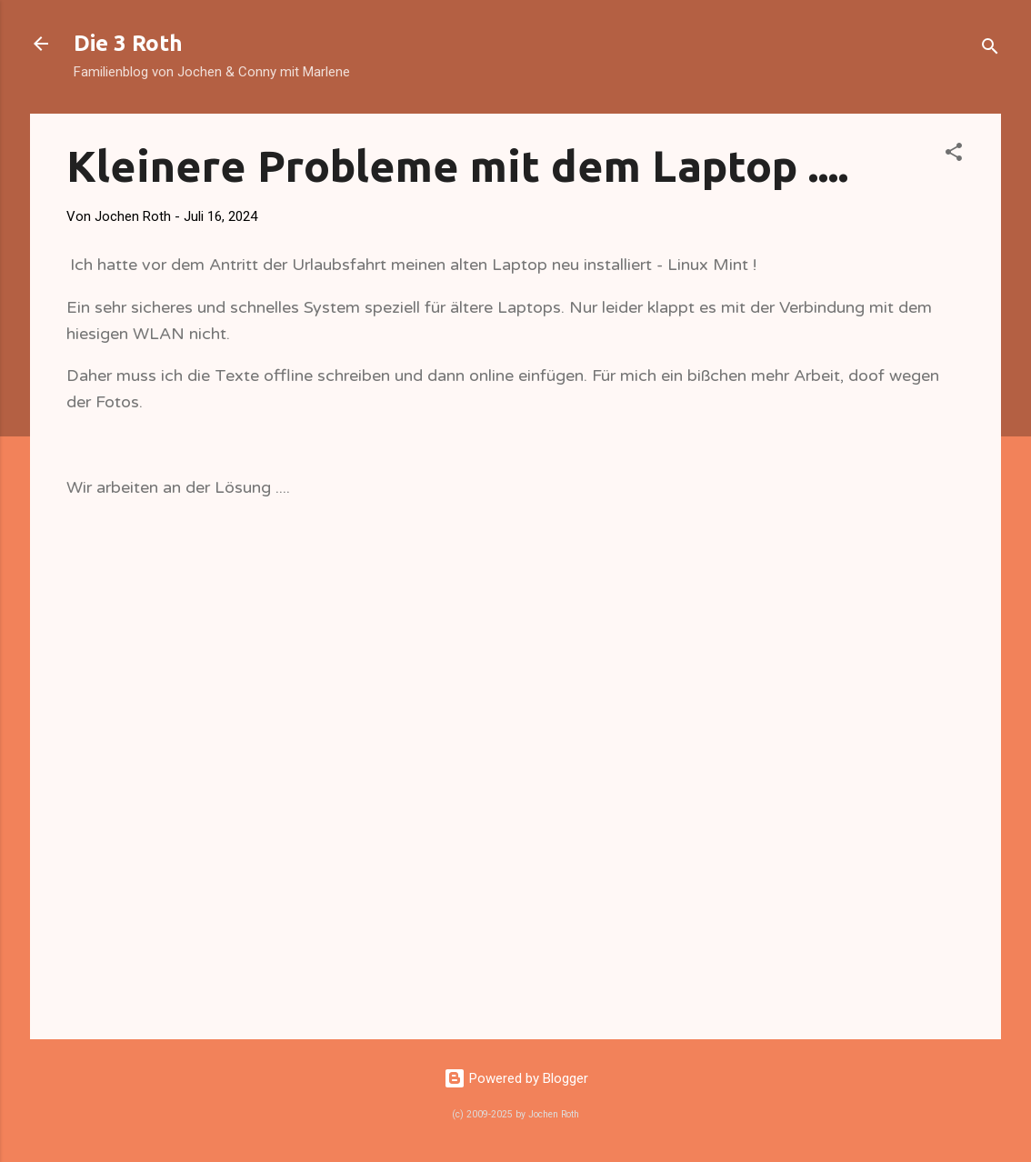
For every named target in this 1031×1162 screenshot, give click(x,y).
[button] (954, 155)
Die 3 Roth (128, 43)
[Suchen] (990, 49)
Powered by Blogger (516, 1078)
